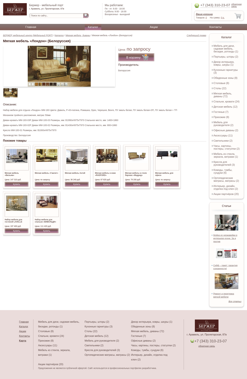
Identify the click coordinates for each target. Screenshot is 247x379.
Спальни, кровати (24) (226, 101)
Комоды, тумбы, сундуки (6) (223, 171)
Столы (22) (220, 88)
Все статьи (235, 301)
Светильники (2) (223, 140)
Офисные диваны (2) (226, 130)
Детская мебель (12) (225, 106)
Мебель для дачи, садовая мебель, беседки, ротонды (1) (226, 49)
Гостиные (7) (221, 112)
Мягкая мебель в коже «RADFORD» (105, 174)
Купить (16, 184)
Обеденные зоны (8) (225, 78)
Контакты (215, 27)
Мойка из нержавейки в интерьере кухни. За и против (225, 238)
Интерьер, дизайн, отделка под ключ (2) (226, 187)
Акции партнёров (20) (226, 194)
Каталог (93, 27)
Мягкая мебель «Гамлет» (46, 173)
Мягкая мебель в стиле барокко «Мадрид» (136, 174)
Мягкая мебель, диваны (78, 35)
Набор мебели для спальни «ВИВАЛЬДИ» (45, 221)
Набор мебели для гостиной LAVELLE (13, 221)
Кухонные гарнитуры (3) (98, 326)
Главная (30, 27)
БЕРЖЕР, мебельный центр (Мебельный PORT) (28, 35)
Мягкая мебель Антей (75, 173)
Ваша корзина (204, 14)
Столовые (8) (221, 83)
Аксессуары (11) (223, 135)
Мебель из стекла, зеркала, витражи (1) (226, 155)
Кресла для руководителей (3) (224, 163)
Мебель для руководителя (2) (223, 123)
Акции (154, 27)
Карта (22, 340)
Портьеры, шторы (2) (226, 56)
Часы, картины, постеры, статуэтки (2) (227, 147)
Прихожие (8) (221, 117)
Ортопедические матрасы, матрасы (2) (226, 179)
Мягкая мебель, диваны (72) (223, 95)
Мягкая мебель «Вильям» (12, 174)
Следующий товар (196, 35)
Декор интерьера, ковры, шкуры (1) (224, 63)
